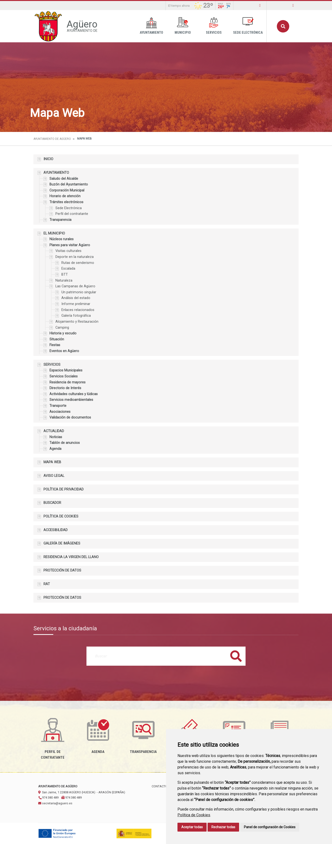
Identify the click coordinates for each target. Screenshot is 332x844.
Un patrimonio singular (78, 292)
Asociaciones (59, 412)
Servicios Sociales (63, 376)
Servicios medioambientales (71, 400)
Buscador (52, 503)
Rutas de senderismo (77, 263)
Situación (56, 339)
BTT (64, 274)
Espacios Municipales (65, 370)
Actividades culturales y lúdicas (73, 394)
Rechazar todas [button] (223, 827)
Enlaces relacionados (77, 310)
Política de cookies (60, 516)
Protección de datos (62, 570)
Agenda (55, 449)
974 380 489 (48, 797)
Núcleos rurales (61, 239)
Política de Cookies (193, 815)
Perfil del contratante (71, 214)
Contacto (159, 786)
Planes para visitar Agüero (69, 245)
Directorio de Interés (65, 388)
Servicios (214, 26)
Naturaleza (63, 280)
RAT (46, 584)
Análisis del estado (75, 298)
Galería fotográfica (76, 316)
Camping (62, 328)
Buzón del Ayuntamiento (68, 184)
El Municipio (54, 233)
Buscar (283, 26)
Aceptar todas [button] (192, 827)
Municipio (183, 26)
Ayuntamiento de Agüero (52, 139)
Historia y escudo (62, 333)
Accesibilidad (55, 530)
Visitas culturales (68, 251)
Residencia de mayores (67, 382)
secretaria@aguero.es (55, 803)
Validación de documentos (70, 417)
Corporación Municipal (66, 190)
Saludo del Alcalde (63, 179)
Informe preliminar (75, 304)
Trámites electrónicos (66, 202)
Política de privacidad (63, 489)
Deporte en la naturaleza (74, 257)
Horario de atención (64, 196)
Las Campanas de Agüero (75, 286)
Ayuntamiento (151, 26)
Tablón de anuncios (64, 443)
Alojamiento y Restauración (76, 322)
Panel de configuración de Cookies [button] (269, 827)
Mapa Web (52, 462)
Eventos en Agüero (64, 351)
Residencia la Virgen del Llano (71, 557)
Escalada (68, 269)
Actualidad (53, 431)
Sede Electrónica (248, 26)
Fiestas (54, 345)
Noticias (55, 437)
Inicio (48, 159)
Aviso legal (53, 476)
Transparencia (60, 220)
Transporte (57, 406)
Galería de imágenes (61, 543)
